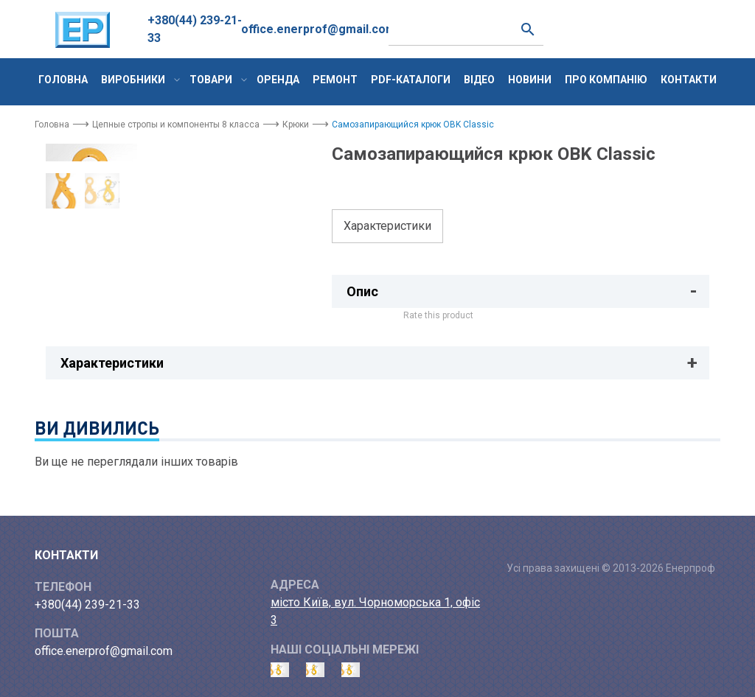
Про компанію (606, 79)
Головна (63, 79)
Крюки (295, 124)
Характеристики (387, 226)
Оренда (278, 79)
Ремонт (335, 79)
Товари (210, 79)
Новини (530, 79)
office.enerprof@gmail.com (318, 29)
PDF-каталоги (410, 79)
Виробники (133, 79)
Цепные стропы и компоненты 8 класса (176, 124)
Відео (479, 79)
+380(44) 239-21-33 (194, 29)
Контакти (689, 79)
